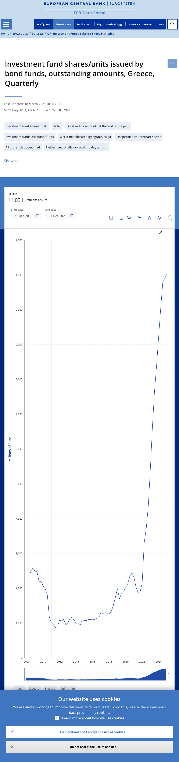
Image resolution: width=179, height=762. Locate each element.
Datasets (37, 33)
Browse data (63, 24)
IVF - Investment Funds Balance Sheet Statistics (80, 33)
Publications (84, 24)
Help (161, 24)
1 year (19, 688)
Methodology (114, 24)
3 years (34, 688)
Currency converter (141, 24)
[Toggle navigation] (6, 24)
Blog (98, 24)
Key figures (43, 24)
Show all (11, 160)
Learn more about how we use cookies (93, 718)
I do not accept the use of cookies (92, 747)
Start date (17, 209)
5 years (50, 688)
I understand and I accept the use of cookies (92, 732)
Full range (68, 688)
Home (5, 33)
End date (50, 209)
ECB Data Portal (89, 12)
